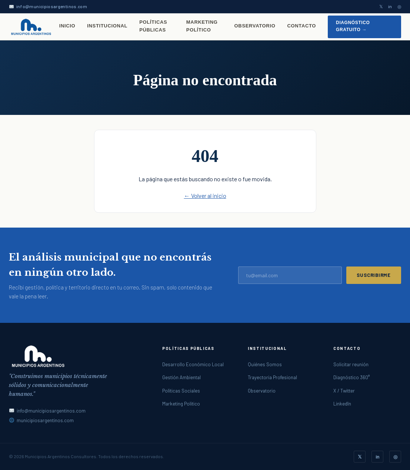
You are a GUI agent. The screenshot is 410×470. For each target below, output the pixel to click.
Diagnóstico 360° (351, 377)
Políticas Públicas (153, 26)
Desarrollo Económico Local (193, 364)
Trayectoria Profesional (272, 377)
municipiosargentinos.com (45, 420)
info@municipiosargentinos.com (51, 6)
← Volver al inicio (205, 195)
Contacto (301, 26)
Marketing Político (202, 26)
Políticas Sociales (181, 391)
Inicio (67, 26)
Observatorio (255, 26)
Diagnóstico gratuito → (353, 26)
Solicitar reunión (351, 364)
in (390, 6)
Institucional (107, 26)
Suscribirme (374, 275)
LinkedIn (342, 404)
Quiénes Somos (265, 364)
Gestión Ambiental (181, 377)
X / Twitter (344, 391)
